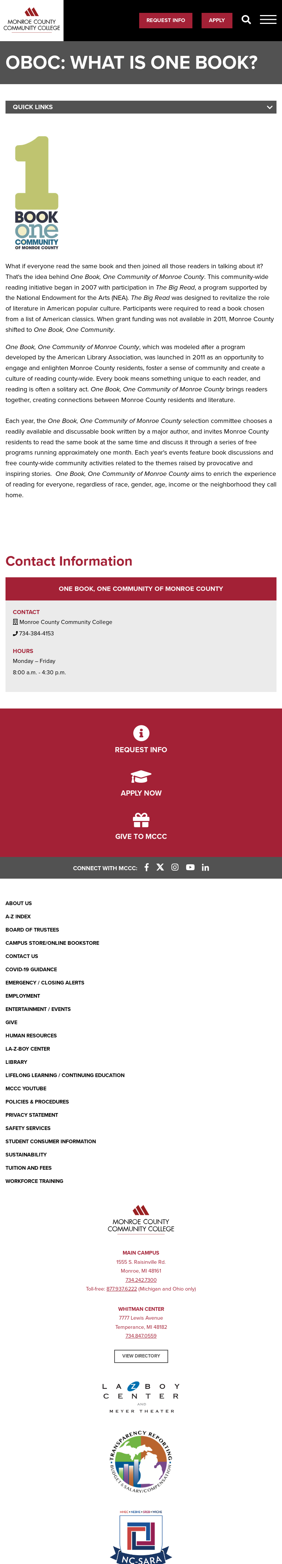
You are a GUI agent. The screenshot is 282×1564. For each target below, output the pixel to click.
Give (11, 1022)
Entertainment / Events (38, 1009)
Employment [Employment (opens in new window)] (23, 996)
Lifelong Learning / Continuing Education (65, 1075)
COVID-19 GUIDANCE (31, 969)
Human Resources (31, 1036)
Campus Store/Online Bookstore (52, 943)
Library (16, 1062)
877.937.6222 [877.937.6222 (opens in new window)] (121, 1289)
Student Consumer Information (51, 1141)
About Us (19, 903)
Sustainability (26, 1155)
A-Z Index (18, 917)
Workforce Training (34, 1181)
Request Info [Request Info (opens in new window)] (166, 20)
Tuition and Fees (29, 1168)
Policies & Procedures (37, 1102)
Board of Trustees (32, 930)
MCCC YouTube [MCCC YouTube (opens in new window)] (26, 1089)
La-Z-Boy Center (28, 1049)
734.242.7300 (141, 1280)
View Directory (141, 1356)
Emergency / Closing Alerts (45, 983)
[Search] (246, 20)
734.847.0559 (141, 1336)
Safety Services (28, 1128)
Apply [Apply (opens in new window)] (217, 20)
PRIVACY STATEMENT (32, 1115)
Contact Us (22, 956)
